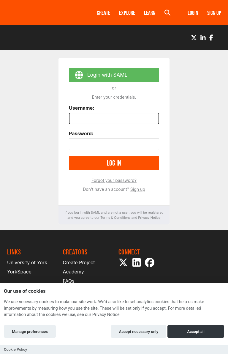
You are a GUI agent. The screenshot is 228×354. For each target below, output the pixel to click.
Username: (81, 108)
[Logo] (44, 12)
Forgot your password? (114, 180)
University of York (27, 262)
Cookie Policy (15, 349)
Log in (114, 163)
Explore (127, 13)
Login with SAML (98, 76)
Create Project (79, 262)
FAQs (69, 281)
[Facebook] (211, 37)
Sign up (137, 189)
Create (103, 13)
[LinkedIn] (203, 37)
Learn (150, 13)
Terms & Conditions (115, 217)
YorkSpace (19, 272)
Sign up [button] (214, 13)
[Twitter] (194, 37)
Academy (73, 272)
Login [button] (193, 13)
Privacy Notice (149, 217)
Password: (81, 133)
